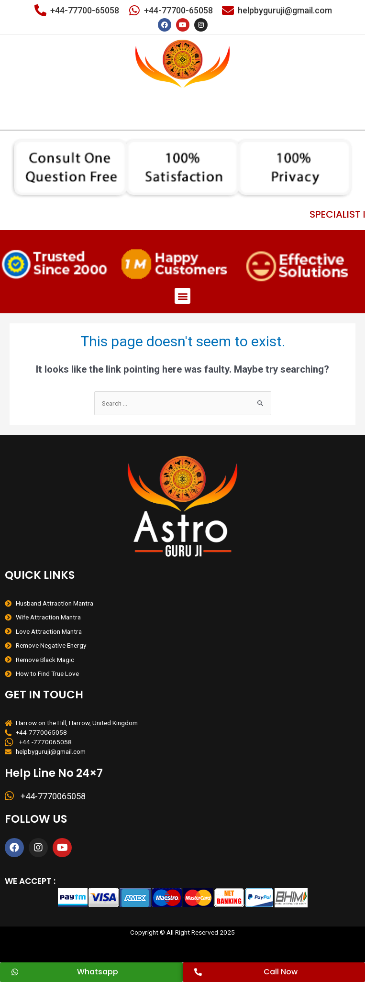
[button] (182, 296)
